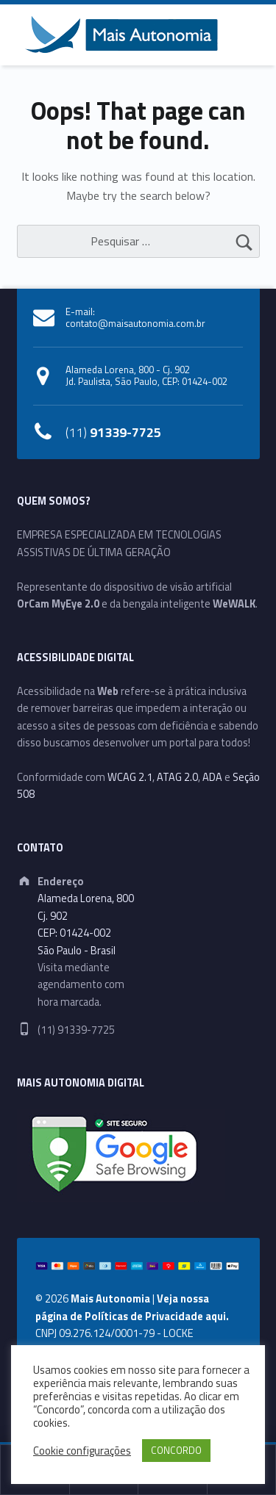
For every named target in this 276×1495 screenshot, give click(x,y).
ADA (212, 777)
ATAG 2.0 (177, 777)
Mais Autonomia (110, 1299)
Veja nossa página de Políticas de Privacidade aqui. (132, 1307)
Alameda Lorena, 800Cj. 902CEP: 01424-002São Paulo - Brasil (86, 924)
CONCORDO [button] (176, 1450)
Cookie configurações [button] (82, 1451)
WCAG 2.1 (129, 777)
